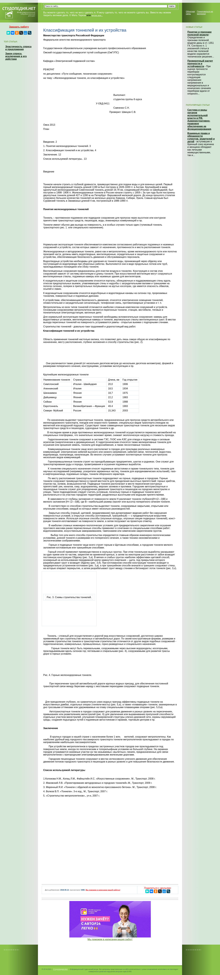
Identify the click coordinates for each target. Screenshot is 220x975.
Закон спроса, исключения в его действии (16, 56)
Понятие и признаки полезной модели (199, 33)
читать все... (97, 15)
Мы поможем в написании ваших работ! (110, 939)
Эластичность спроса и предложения (18, 48)
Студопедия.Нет (60, 969)
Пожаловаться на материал (205, 12)
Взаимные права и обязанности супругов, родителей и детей (201, 137)
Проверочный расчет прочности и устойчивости (200, 64)
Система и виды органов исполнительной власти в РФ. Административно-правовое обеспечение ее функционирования (199, 119)
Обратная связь (190, 12)
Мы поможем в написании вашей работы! (103, 890)
